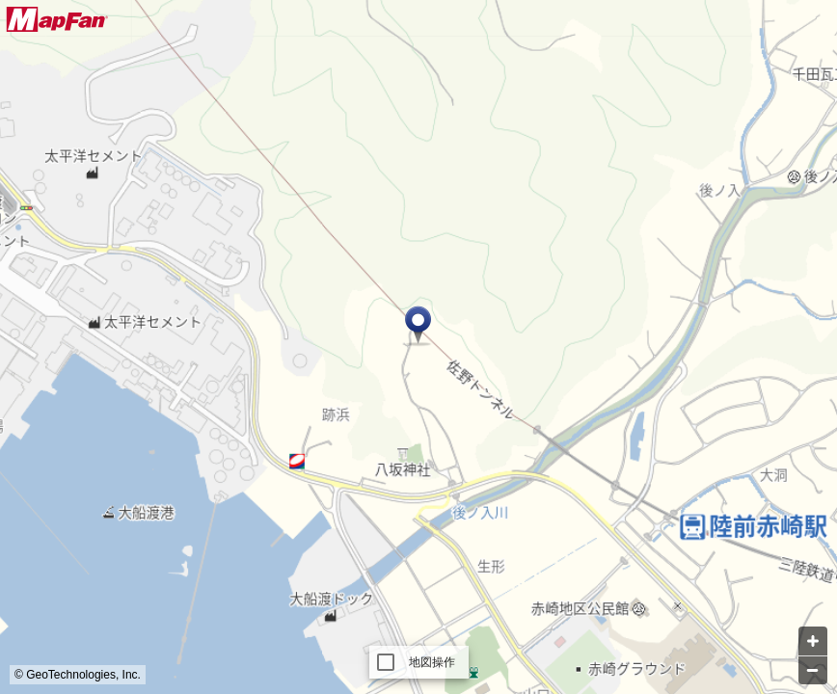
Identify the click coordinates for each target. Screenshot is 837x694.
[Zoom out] (812, 669)
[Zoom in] (812, 641)
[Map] (418, 347)
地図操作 (432, 662)
